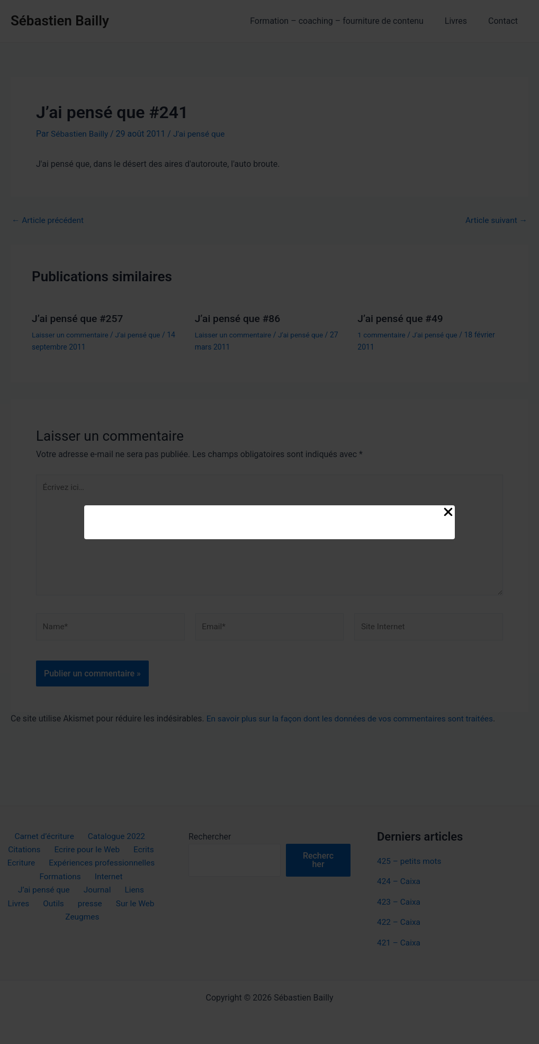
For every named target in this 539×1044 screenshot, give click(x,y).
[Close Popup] (448, 512)
